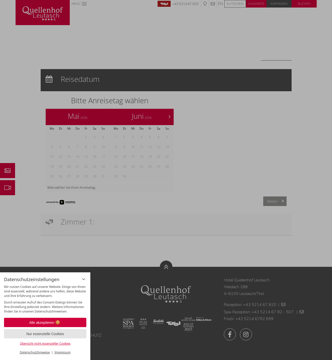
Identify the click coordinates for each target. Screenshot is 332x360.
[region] (45, 299)
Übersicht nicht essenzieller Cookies (45, 343)
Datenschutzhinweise (35, 352)
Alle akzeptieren (45, 323)
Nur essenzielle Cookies (45, 334)
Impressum (62, 352)
